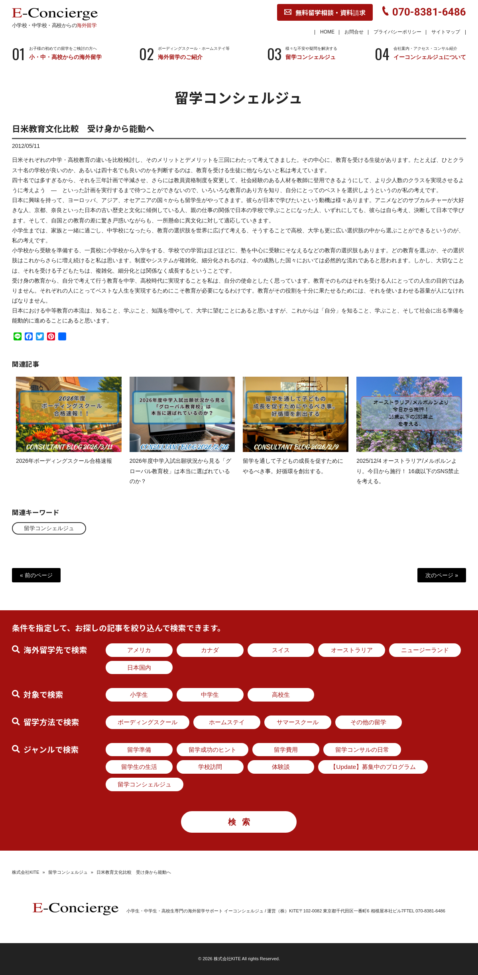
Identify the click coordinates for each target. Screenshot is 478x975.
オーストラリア (352, 650)
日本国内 (139, 667)
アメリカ (139, 650)
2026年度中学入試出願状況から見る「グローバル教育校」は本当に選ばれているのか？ (180, 477)
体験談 (281, 766)
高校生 (281, 694)
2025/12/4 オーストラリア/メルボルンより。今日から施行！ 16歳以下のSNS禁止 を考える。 (407, 477)
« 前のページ (36, 575)
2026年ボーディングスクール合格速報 (64, 467)
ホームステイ (227, 722)
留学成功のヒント (212, 749)
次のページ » (441, 575)
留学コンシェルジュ (49, 528)
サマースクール (298, 722)
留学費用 (286, 749)
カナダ (210, 650)
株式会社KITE (25, 872)
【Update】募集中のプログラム (373, 766)
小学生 (139, 694)
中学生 (210, 694)
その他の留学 (368, 722)
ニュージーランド (425, 650)
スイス (281, 650)
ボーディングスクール (147, 722)
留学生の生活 (139, 766)
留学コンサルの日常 (362, 749)
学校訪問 (210, 766)
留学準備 (139, 749)
